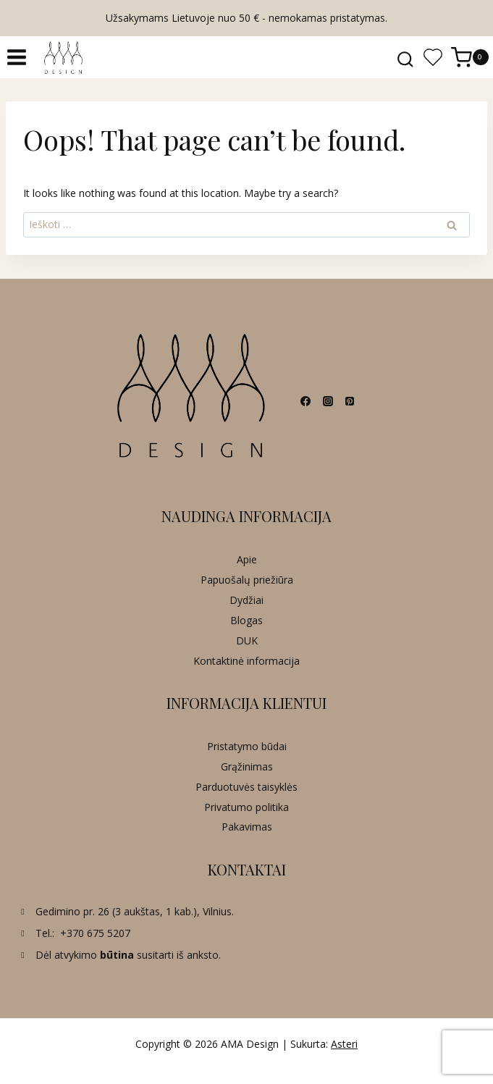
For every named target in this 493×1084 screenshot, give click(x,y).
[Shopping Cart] (472, 57)
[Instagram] (328, 401)
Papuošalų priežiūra (247, 580)
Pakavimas (247, 826)
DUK (247, 640)
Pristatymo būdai (247, 746)
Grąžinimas (247, 766)
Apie (247, 559)
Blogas (246, 620)
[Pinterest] (350, 401)
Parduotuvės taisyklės (246, 787)
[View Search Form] (405, 57)
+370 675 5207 (95, 933)
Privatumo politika (246, 807)
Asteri (344, 1044)
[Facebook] (305, 401)
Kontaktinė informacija (246, 661)
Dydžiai (246, 600)
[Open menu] (17, 57)
